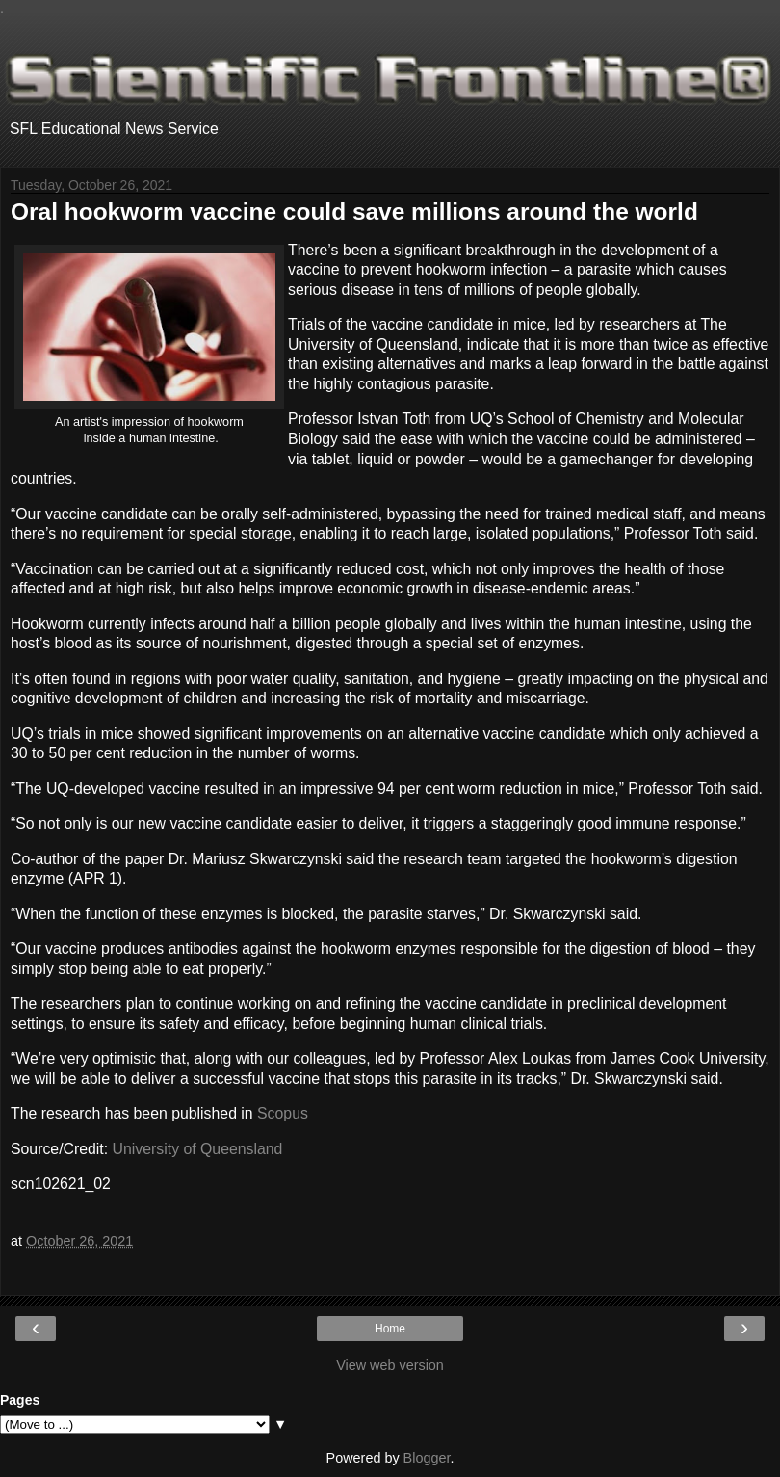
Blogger (427, 1457)
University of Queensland (198, 1149)
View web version (390, 1365)
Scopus (282, 1113)
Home (390, 1328)
